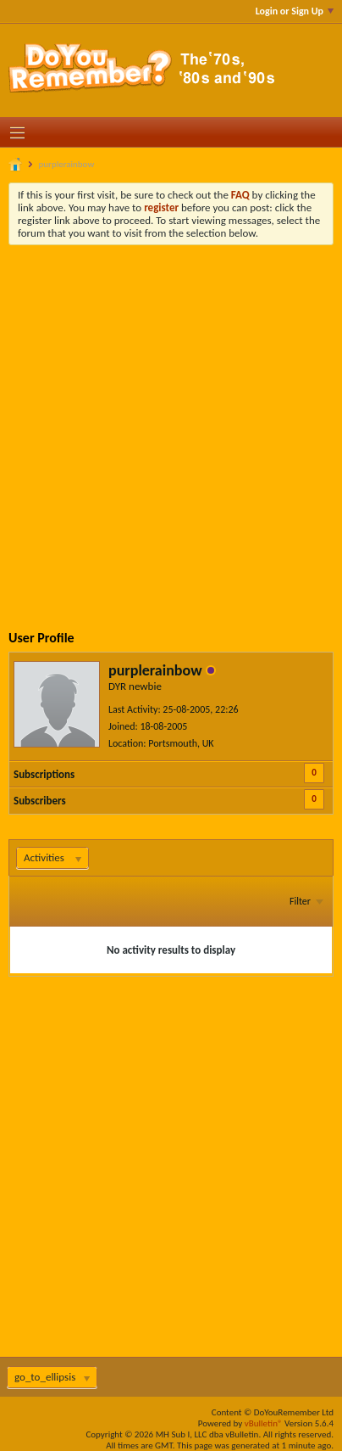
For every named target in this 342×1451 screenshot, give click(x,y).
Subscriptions (44, 774)
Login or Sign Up (295, 11)
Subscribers (40, 800)
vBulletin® (264, 1423)
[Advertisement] (171, 425)
